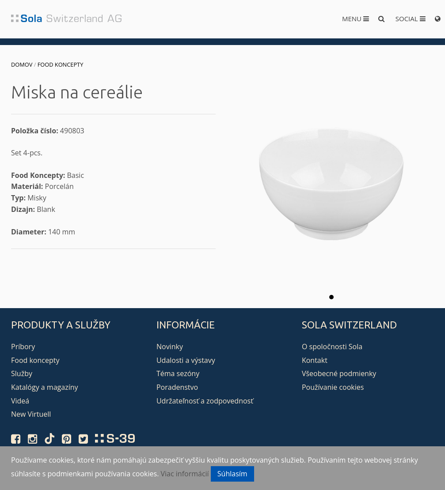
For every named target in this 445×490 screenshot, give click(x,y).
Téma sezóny (177, 373)
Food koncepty (61, 64)
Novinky (169, 346)
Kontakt (314, 360)
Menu (355, 18)
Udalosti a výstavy (185, 360)
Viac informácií (185, 474)
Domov (21, 64)
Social (411, 18)
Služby (21, 373)
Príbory (23, 346)
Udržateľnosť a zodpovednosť (204, 401)
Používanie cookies (333, 387)
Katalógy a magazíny (44, 387)
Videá (20, 401)
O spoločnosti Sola (332, 346)
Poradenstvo (177, 387)
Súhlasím (232, 474)
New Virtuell (31, 414)
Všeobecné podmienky (339, 373)
